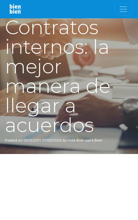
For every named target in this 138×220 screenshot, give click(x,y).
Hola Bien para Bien (85, 140)
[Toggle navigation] (123, 9)
